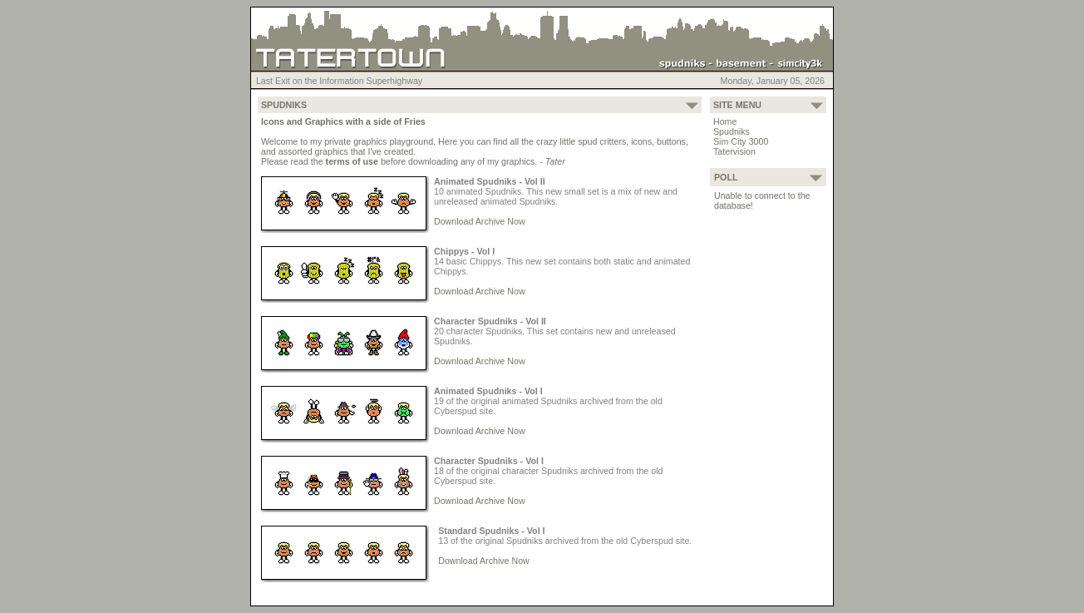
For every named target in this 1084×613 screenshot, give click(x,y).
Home (725, 121)
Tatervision (734, 151)
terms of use (352, 161)
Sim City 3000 (740, 141)
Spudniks (731, 131)
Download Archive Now (479, 221)
